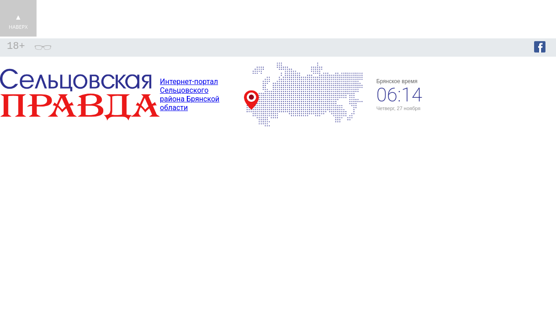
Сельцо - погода (495, 90)
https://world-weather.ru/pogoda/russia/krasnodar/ (495, 99)
